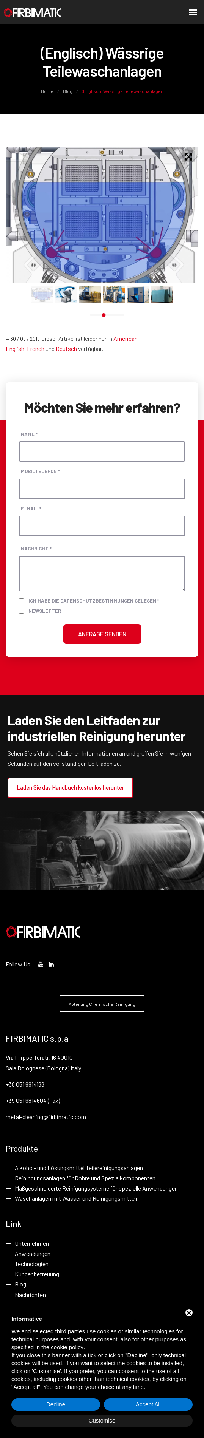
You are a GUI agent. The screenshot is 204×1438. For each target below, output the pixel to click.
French (35, 348)
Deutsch (66, 348)
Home (47, 91)
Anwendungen (32, 1253)
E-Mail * (31, 508)
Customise (102, 1420)
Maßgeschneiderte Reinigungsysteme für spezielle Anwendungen (96, 1188)
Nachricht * (36, 549)
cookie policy (67, 1347)
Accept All (148, 1404)
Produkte (22, 1148)
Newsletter (44, 611)
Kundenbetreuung (37, 1274)
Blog (67, 91)
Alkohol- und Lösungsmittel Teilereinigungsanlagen (79, 1167)
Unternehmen (32, 1243)
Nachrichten (30, 1294)
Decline (55, 1404)
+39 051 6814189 (25, 1084)
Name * (29, 434)
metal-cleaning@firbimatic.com (46, 1116)
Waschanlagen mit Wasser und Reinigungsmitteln (77, 1198)
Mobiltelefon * (40, 471)
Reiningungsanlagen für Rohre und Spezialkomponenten (85, 1177)
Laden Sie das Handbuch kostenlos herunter (70, 787)
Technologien (32, 1263)
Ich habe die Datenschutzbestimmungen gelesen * (93, 601)
